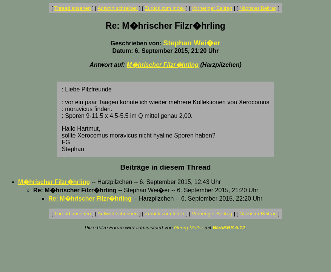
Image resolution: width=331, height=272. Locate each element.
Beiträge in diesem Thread (165, 167)
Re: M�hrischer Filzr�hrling (89, 198)
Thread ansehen (72, 8)
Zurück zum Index (165, 8)
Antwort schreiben (117, 8)
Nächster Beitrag (258, 8)
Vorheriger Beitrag (212, 8)
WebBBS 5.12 (228, 227)
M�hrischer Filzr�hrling (163, 65)
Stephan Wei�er (191, 43)
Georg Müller (188, 227)
